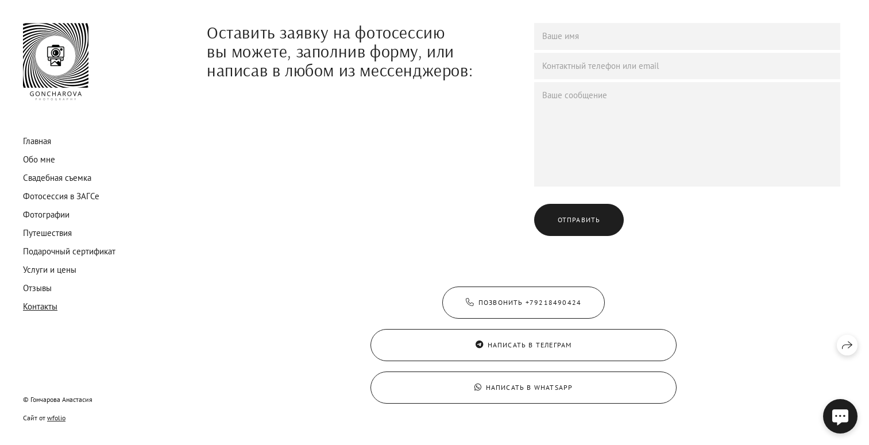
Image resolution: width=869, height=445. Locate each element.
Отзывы (37, 288)
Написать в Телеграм (524, 344)
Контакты (40, 306)
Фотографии (46, 214)
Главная (37, 141)
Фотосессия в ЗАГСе (61, 196)
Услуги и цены (49, 269)
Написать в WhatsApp (523, 387)
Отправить (579, 219)
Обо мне (39, 159)
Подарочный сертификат (69, 251)
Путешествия (47, 232)
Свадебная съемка (57, 177)
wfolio (56, 417)
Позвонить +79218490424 (524, 302)
